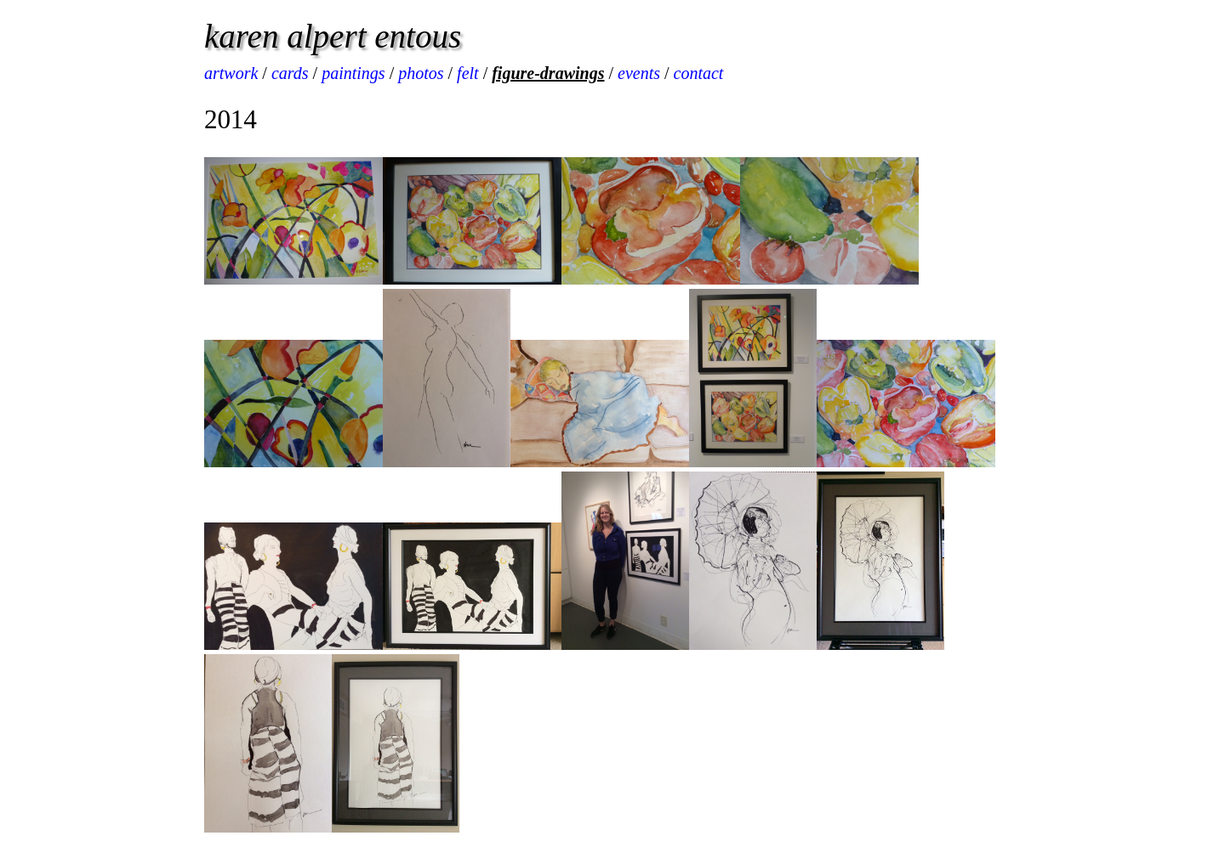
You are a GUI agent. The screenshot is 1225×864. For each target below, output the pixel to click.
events (639, 73)
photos (420, 73)
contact (699, 73)
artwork (231, 73)
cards (290, 73)
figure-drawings (548, 73)
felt (468, 73)
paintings (353, 73)
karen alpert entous (332, 36)
